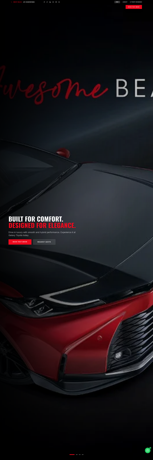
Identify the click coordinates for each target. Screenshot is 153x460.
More (119, 7)
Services (89, 7)
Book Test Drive (134, 7)
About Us (109, 7)
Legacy (125, 2)
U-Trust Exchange (136, 2)
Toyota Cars (77, 7)
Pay (117, 2)
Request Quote (44, 242)
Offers (100, 7)
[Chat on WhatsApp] (147, 450)
